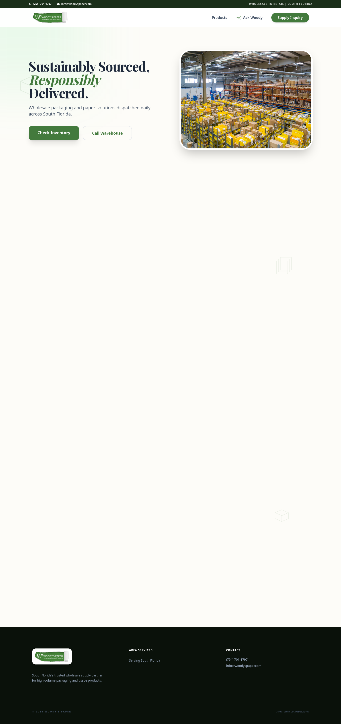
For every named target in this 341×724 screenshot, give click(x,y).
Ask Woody (249, 18)
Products (219, 18)
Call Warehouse (107, 133)
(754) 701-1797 (40, 4)
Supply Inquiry (290, 18)
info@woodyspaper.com (74, 4)
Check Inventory (53, 132)
